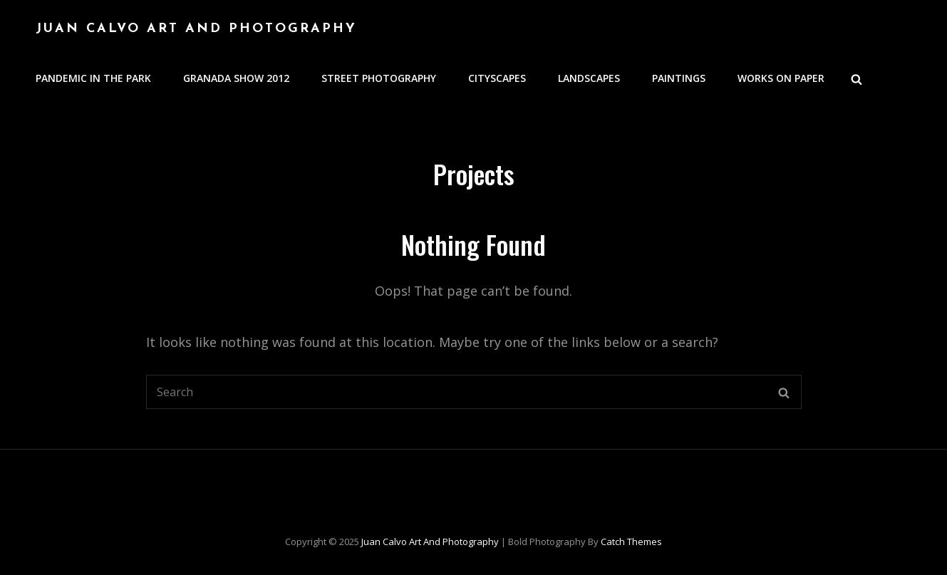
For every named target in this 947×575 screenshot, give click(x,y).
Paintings (678, 78)
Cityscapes (497, 78)
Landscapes (589, 78)
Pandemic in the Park (93, 78)
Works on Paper (781, 78)
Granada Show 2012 (236, 78)
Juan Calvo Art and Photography (196, 29)
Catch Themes (631, 541)
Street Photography (378, 78)
